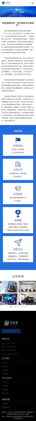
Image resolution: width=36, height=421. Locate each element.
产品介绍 (5, 390)
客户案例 (5, 401)
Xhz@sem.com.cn (12, 362)
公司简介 (5, 370)
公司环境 (5, 378)
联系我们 (5, 381)
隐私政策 (29, 412)
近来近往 (21, 414)
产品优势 (5, 393)
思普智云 (15, 414)
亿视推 (27, 414)
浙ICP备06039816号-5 (19, 412)
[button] (10, 306)
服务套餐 (5, 397)
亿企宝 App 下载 (11, 336)
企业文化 (5, 374)
